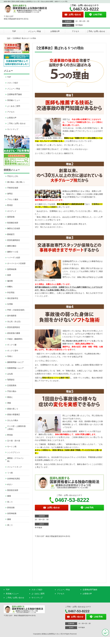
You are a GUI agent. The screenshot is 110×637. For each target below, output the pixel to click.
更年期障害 (11, 316)
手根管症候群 (12, 188)
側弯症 (10, 194)
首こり (10, 502)
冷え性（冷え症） (14, 322)
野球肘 (10, 205)
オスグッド (11, 211)
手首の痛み (11, 391)
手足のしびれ (12, 176)
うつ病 (10, 473)
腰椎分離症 (11, 246)
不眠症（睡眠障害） (15, 339)
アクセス (75, 31)
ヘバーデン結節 (13, 258)
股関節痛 (11, 217)
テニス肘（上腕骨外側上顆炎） (16, 427)
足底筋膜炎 (11, 385)
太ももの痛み (12, 420)
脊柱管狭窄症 (12, 298)
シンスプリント (13, 452)
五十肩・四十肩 (13, 441)
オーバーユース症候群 (16, 263)
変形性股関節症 (13, 327)
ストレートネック (14, 467)
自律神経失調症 (13, 479)
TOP (14, 31)
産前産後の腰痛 (13, 333)
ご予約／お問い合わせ (96, 31)
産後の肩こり (12, 409)
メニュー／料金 (34, 31)
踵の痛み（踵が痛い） (16, 182)
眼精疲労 (11, 234)
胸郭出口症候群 (13, 228)
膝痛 (9, 496)
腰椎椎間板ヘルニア (15, 362)
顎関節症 (11, 380)
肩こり (10, 525)
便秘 (9, 403)
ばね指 (10, 374)
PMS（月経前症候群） (16, 310)
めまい (10, 484)
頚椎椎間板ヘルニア (15, 368)
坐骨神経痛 (11, 513)
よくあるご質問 (13, 106)
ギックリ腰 (11, 345)
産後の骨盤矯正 (13, 414)
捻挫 (9, 275)
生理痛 (10, 304)
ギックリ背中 (12, 351)
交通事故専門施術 (14, 94)
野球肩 (10, 435)
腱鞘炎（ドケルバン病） (15, 459)
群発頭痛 (11, 508)
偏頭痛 (10, 281)
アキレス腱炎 (12, 199)
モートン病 (11, 447)
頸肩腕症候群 (12, 223)
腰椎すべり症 (12, 252)
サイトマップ (12, 129)
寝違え (10, 397)
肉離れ (10, 287)
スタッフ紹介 (12, 83)
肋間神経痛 (11, 269)
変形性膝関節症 (13, 240)
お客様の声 (55, 31)
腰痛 (9, 519)
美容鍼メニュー (13, 100)
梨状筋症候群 (12, 490)
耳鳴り (10, 356)
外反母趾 (11, 292)
